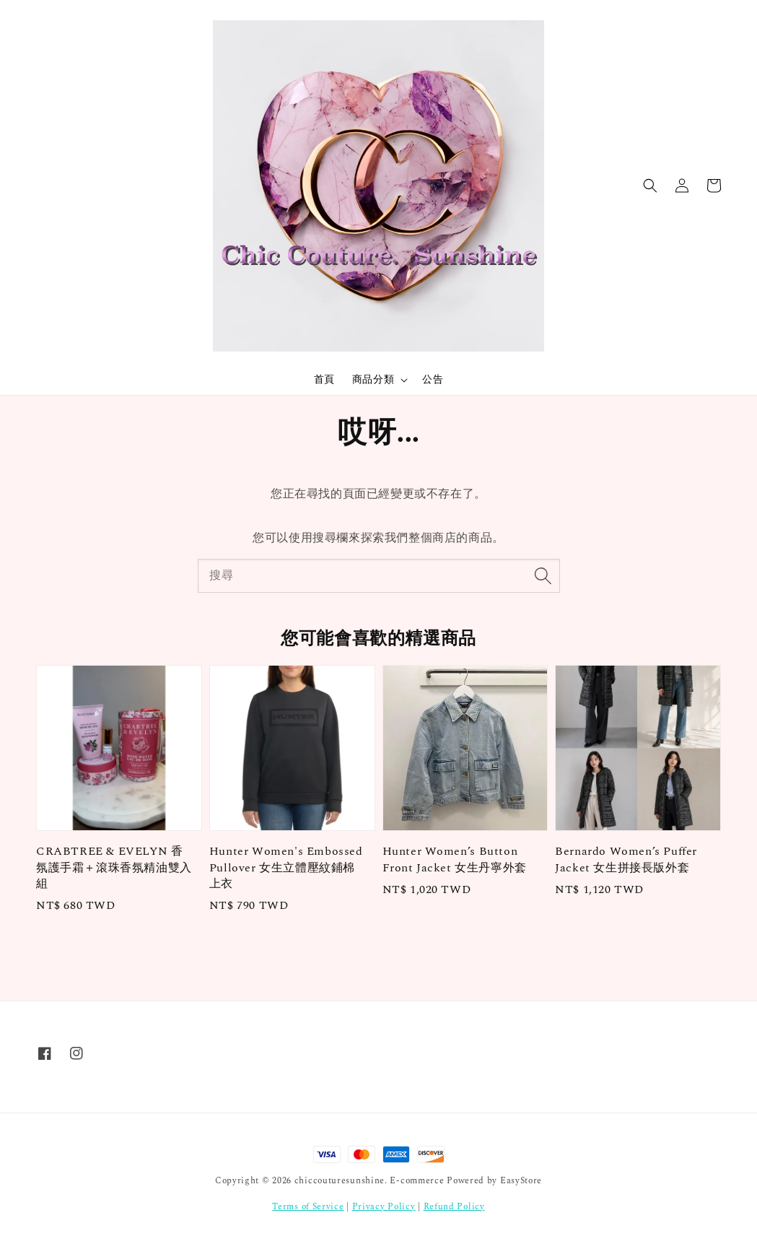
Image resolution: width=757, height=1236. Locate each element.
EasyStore (521, 1181)
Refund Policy (454, 1207)
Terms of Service (308, 1207)
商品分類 (373, 379)
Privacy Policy (384, 1207)
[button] (650, 185)
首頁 (324, 379)
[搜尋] (543, 575)
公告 (432, 379)
